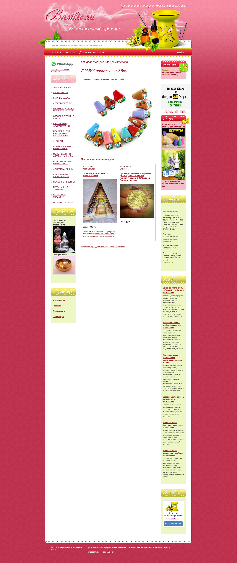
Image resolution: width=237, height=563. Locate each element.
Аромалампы (60, 92)
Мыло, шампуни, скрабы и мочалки (63, 155)
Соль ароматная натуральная (62, 147)
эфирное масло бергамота (102, 236)
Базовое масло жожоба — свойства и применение (173, 399)
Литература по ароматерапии (61, 175)
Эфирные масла (62, 87)
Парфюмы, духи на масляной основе (63, 109)
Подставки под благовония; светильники (61, 133)
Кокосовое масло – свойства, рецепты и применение (172, 325)
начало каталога (117, 247)
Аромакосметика (62, 103)
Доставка (57, 306)
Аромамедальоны (63, 169)
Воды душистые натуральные (62, 162)
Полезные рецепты (64, 182)
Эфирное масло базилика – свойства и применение (173, 425)
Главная (56, 52)
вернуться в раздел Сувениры (95, 247)
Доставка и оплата (92, 52)
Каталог (70, 52)
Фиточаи (58, 141)
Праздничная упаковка (60, 188)
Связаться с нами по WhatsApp (62, 69)
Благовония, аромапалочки (61, 124)
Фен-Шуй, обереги (63, 202)
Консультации (59, 300)
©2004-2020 (56, 547)
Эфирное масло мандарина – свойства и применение (173, 453)
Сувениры (124, 169)
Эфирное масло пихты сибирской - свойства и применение (173, 290)
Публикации (58, 317)
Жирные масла (61, 98)
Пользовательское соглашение (100, 552)
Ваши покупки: (168, 70)
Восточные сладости (59, 196)
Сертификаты (59, 311)
